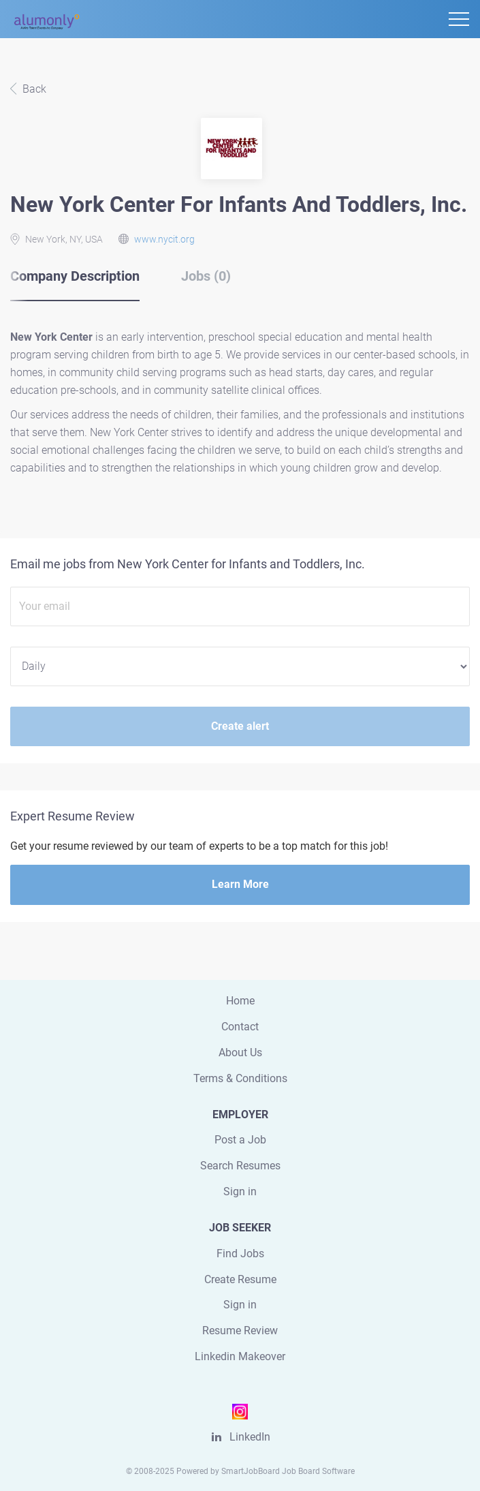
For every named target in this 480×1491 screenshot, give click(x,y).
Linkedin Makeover (240, 1356)
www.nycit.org (164, 239)
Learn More (240, 884)
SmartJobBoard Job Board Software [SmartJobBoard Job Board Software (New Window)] (288, 1471)
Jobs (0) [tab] (206, 276)
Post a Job (240, 1139)
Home (240, 1000)
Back (33, 88)
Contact (240, 1026)
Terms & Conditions (240, 1078)
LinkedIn (249, 1436)
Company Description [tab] (75, 276)
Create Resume (240, 1279)
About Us (240, 1052)
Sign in (240, 1191)
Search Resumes (240, 1165)
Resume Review (240, 1330)
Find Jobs (240, 1253)
